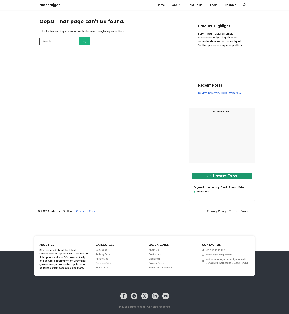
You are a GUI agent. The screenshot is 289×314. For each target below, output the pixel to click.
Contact (230, 5)
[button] (244, 5)
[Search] (84, 41)
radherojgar (49, 5)
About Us (154, 249)
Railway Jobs (103, 254)
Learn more (209, 56)
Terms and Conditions (160, 267)
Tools (213, 5)
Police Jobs (102, 267)
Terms (233, 211)
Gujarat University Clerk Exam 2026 (220, 93)
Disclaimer (154, 258)
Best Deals (195, 5)
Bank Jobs (101, 249)
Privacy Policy (216, 211)
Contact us (155, 254)
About (176, 5)
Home (161, 5)
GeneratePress (86, 211)
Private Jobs (102, 258)
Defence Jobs (103, 263)
